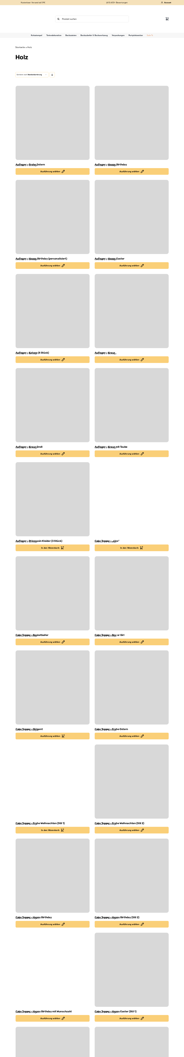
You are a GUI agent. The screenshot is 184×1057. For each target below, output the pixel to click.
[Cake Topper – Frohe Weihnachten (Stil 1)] (53, 781)
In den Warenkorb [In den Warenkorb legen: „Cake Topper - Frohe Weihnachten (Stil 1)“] (50, 830)
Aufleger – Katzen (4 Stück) (32, 352)
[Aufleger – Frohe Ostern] (53, 123)
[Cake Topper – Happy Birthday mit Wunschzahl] (53, 970)
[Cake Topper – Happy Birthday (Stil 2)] (132, 876)
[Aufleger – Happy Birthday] (132, 123)
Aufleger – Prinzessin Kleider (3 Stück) (39, 540)
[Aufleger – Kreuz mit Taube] (132, 405)
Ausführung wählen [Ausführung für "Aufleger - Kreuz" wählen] (129, 359)
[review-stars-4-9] (28, 7)
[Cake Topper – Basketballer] (53, 593)
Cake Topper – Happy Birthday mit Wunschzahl (44, 1011)
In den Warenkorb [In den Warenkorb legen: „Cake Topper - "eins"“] (129, 548)
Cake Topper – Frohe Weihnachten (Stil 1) (40, 823)
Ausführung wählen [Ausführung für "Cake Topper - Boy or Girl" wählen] (129, 642)
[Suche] (58, 19)
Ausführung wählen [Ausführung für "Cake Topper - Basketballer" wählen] (50, 642)
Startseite (20, 47)
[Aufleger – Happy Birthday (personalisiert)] (53, 217)
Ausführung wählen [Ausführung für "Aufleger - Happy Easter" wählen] (129, 265)
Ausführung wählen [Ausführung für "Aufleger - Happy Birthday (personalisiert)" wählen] (50, 265)
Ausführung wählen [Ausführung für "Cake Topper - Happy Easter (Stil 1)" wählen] (129, 1018)
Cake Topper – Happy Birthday (34, 917)
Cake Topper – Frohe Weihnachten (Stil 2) (119, 823)
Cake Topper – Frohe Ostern (111, 729)
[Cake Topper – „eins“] (132, 499)
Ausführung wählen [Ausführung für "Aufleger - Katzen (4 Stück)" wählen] (50, 359)
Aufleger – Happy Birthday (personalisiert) (41, 258)
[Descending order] (52, 74)
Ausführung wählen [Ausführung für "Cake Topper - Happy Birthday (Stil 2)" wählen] (129, 924)
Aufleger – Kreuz (105, 352)
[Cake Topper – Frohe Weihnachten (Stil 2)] (132, 781)
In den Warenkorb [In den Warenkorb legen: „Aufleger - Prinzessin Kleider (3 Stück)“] (50, 548)
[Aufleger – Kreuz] (132, 311)
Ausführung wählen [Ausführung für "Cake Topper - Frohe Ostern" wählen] (129, 736)
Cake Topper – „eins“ (107, 540)
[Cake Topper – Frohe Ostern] (132, 687)
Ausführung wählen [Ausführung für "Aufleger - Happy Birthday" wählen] (129, 171)
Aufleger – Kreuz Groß (29, 446)
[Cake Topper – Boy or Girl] (132, 593)
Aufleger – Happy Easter (109, 258)
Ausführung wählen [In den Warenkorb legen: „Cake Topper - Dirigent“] (50, 736)
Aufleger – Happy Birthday (111, 164)
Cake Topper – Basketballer (32, 635)
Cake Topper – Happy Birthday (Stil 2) (117, 917)
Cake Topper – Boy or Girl (109, 635)
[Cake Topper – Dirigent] (53, 687)
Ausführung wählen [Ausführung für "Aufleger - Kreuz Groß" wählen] (50, 453)
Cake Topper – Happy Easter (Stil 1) (115, 1011)
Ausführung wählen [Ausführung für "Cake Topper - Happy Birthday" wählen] (50, 924)
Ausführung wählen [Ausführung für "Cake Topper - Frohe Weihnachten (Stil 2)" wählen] (129, 830)
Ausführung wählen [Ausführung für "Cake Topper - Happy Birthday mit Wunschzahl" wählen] (50, 1018)
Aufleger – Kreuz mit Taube (111, 446)
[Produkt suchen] (92, 19)
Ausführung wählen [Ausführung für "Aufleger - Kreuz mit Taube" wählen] (129, 453)
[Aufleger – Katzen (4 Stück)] (53, 311)
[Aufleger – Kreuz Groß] (53, 405)
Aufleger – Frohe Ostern (30, 164)
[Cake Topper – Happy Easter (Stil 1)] (132, 970)
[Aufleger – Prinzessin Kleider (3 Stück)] (53, 499)
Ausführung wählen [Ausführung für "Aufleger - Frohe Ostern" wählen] (50, 171)
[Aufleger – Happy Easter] (132, 217)
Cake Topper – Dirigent (29, 729)
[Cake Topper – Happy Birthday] (53, 876)
